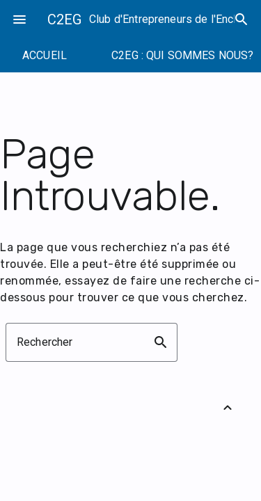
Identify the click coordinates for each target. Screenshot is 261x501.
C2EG (64, 19)
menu (19, 19)
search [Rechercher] (241, 19)
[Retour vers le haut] (227, 407)
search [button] (160, 342)
